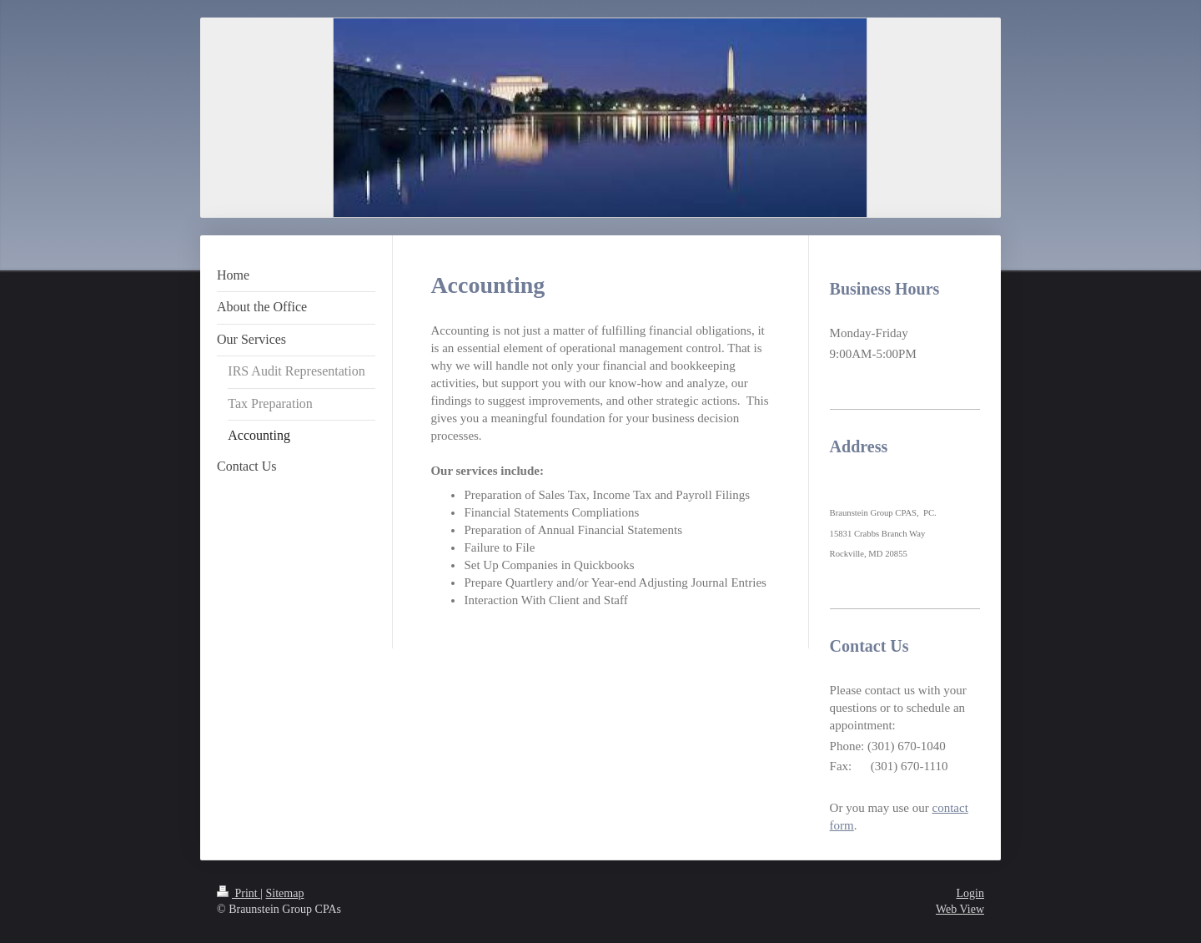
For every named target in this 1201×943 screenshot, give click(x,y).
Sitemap (285, 893)
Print (238, 893)
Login (970, 893)
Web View (960, 909)
